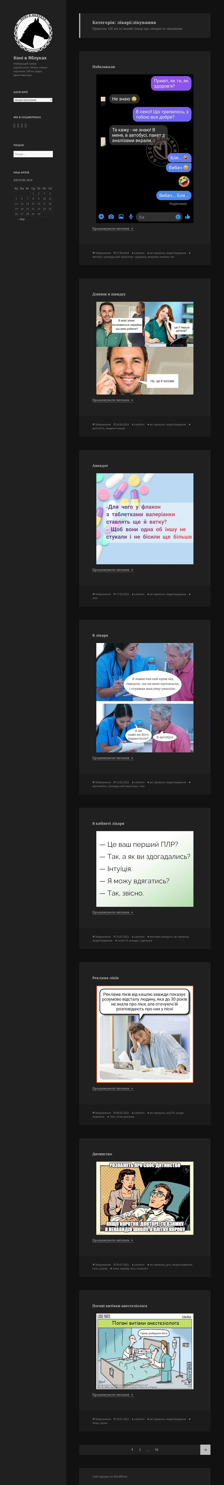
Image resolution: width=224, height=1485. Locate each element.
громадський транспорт (118, 257)
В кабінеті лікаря (108, 823)
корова (124, 1268)
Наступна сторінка (205, 1450)
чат (172, 257)
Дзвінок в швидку (109, 294)
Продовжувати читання (113, 228)
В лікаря (100, 635)
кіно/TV (170, 1113)
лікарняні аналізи (158, 257)
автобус (97, 257)
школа (103, 1268)
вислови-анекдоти (161, 936)
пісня (119, 1116)
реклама (129, 1116)
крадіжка (140, 257)
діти (168, 1264)
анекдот (134, 940)
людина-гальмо (115, 428)
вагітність (98, 428)
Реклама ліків (105, 977)
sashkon (139, 253)
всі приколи (157, 253)
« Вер (21, 219)
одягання (146, 940)
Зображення (103, 253)
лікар (95, 1423)
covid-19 (123, 940)
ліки (94, 598)
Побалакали (103, 66)
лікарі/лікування (176, 253)
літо (132, 1268)
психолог (142, 1268)
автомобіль (99, 786)
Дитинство (102, 1153)
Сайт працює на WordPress (109, 1476)
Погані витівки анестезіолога (119, 1305)
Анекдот (100, 465)
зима (116, 1268)
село (95, 1268)
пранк (103, 1423)
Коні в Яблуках (30, 58)
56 (158, 1448)
